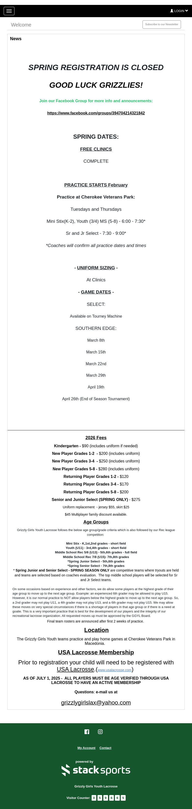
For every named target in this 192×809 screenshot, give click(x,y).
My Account (86, 748)
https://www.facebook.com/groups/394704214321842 (96, 113)
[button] (179, 11)
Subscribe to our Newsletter (161, 24)
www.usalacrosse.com (115, 670)
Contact (105, 748)
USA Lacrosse (75, 669)
